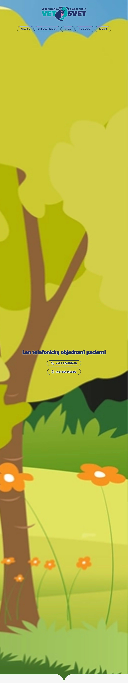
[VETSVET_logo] (64, 7)
